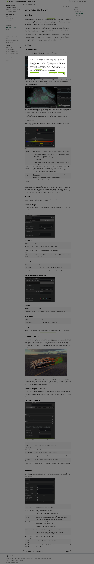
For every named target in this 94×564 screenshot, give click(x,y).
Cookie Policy (32, 66)
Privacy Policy (33, 70)
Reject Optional (52, 73)
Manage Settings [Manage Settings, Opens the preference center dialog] (34, 73)
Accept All (61, 73)
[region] (47, 66)
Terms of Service (38, 68)
